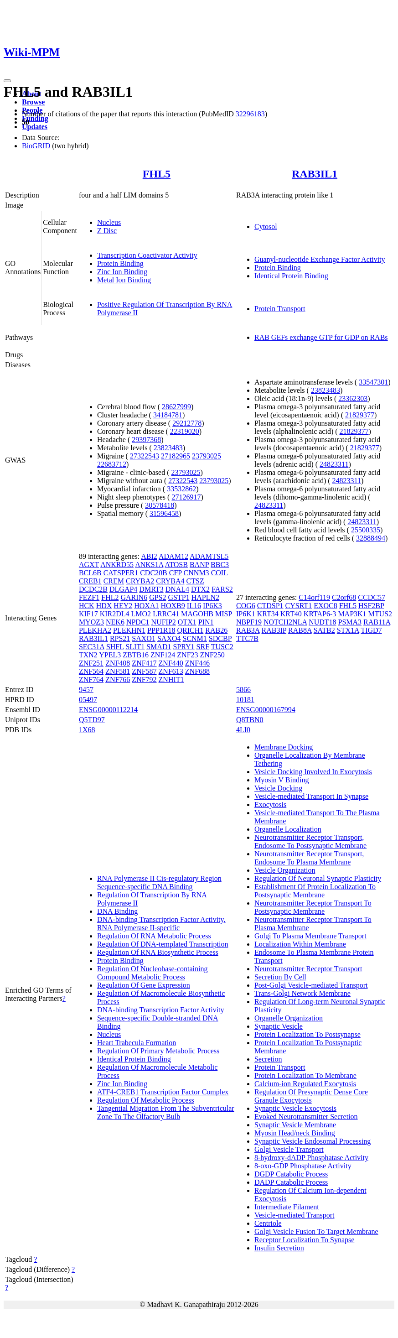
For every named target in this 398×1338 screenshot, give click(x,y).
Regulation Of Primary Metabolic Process (158, 1051)
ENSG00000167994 (265, 709)
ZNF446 (197, 663)
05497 (88, 699)
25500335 (365, 530)
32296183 (250, 114)
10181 (245, 699)
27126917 (186, 497)
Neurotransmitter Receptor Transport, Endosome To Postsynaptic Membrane (310, 841)
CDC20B (153, 573)
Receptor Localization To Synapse (304, 1240)
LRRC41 (166, 614)
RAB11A (376, 622)
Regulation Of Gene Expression (143, 985)
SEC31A (91, 647)
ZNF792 (144, 679)
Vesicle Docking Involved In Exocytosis (313, 772)
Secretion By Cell (280, 977)
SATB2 (324, 630)
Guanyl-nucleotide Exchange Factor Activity (319, 259)
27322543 (144, 456)
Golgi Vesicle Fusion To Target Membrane (316, 1231)
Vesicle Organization (284, 870)
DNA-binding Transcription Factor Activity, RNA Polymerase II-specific (161, 924)
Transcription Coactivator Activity (147, 255)
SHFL (115, 647)
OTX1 (187, 622)
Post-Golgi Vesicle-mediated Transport (311, 985)
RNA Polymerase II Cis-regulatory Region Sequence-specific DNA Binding (159, 882)
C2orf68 (344, 597)
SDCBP (220, 638)
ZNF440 (171, 663)
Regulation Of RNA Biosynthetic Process (157, 952)
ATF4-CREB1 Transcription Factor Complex (162, 1092)
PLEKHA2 (95, 630)
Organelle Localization (287, 829)
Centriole (268, 1223)
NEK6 (115, 622)
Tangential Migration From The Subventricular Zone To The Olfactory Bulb (165, 1112)
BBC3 (220, 564)
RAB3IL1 (314, 174)
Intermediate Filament (286, 1207)
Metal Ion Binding (124, 280)
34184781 (167, 415)
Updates (34, 126)
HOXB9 (172, 605)
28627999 (176, 407)
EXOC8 (325, 605)
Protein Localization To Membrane (305, 1075)
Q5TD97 (92, 720)
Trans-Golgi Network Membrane (302, 993)
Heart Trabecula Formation (136, 1042)
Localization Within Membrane (300, 944)
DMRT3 (151, 589)
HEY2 (123, 605)
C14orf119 (314, 597)
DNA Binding (117, 911)
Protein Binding (120, 263)
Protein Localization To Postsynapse (307, 1034)
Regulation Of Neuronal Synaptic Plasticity (317, 878)
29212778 (187, 423)
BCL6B (90, 573)
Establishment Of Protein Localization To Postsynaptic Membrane (315, 891)
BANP (199, 564)
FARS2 (222, 589)
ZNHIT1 (171, 679)
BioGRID (36, 146)
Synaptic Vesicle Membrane (295, 1125)
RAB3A (248, 630)
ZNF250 (212, 655)
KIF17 (88, 614)
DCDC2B (93, 589)
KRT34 (268, 614)
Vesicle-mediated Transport (294, 1215)
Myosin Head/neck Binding (294, 1133)
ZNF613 (171, 671)
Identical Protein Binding (291, 276)
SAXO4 (169, 638)
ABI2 (149, 556)
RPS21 (120, 638)
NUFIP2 (163, 622)
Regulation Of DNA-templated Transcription (162, 944)
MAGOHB (197, 614)
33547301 (373, 382)
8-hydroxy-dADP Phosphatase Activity (311, 1157)
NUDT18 (322, 622)
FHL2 (110, 597)
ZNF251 (91, 663)
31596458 (164, 513)
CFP (175, 573)
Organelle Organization (288, 1018)
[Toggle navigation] (7, 80)
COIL (219, 573)
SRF (202, 647)
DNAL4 (177, 589)
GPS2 (157, 597)
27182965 (175, 456)
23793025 (206, 456)
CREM (113, 581)
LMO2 (141, 614)
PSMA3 (350, 622)
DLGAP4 (123, 589)
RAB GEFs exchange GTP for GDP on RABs (321, 337)
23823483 (168, 448)
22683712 (111, 464)
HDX (104, 605)
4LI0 (243, 730)
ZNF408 (117, 663)
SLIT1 (135, 647)
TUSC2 (222, 647)
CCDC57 (371, 597)
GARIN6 (133, 597)
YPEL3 (110, 655)
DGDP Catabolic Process (291, 1174)
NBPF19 (249, 622)
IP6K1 (245, 614)
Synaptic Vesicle (278, 1026)
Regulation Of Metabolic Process (145, 1100)
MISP (223, 614)
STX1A (348, 630)
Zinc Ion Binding (122, 272)
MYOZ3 (91, 622)
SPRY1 (183, 647)
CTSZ (195, 581)
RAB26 (216, 630)
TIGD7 (371, 630)
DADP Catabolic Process (291, 1182)
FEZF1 (89, 597)
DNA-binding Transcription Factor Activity (160, 1010)
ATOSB (176, 564)
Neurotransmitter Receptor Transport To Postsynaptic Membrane (313, 907)
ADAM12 (173, 556)
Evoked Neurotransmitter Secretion (306, 1116)
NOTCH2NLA (285, 622)
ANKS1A (149, 564)
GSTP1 (179, 597)
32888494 (370, 538)
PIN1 (206, 622)
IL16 (194, 605)
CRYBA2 (140, 581)
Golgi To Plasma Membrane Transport (310, 936)
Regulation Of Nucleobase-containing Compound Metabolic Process (152, 973)
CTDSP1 (270, 605)
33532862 (181, 489)
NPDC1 (138, 622)
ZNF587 (144, 671)
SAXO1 (143, 638)
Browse (33, 102)
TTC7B (247, 638)
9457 (86, 689)
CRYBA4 (170, 581)
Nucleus (109, 222)
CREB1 (90, 581)
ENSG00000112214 (108, 709)
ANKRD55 (117, 564)
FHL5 (157, 174)
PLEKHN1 (129, 630)
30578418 (159, 505)
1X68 (87, 730)
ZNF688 (197, 671)
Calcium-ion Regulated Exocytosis (305, 1084)
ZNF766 (117, 679)
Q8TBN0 (250, 720)
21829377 (359, 415)
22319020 (184, 431)
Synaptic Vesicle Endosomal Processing (312, 1141)
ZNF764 (91, 679)
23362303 (352, 398)
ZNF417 (144, 663)
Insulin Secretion (279, 1248)
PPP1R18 (161, 630)
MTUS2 (380, 614)
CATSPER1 (120, 573)
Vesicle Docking (278, 788)
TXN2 (88, 655)
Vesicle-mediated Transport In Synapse (311, 796)
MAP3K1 (352, 614)
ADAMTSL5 (209, 556)
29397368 (146, 439)
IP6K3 (212, 605)
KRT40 (291, 614)
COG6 (245, 605)
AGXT (89, 564)
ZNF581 (117, 671)
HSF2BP (371, 605)
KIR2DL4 (114, 614)
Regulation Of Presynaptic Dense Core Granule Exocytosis (311, 1096)
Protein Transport (279, 308)
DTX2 (200, 589)
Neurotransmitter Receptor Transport (308, 969)
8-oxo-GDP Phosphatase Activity (302, 1166)
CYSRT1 (298, 605)
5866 (243, 689)
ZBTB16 (136, 655)
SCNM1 (194, 638)
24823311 (334, 464)
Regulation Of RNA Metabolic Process (154, 936)
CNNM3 (196, 573)
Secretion (268, 1059)
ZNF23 (187, 655)
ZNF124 (162, 655)
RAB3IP (274, 630)
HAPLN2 (205, 597)
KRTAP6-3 (320, 614)
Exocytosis (270, 804)
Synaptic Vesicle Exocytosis (295, 1108)
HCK (86, 605)
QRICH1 (190, 630)
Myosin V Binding (281, 780)
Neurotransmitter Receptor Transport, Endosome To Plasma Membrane (309, 858)
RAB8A (300, 630)
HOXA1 (146, 605)
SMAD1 (158, 647)
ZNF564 (91, 671)
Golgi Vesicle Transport (289, 1149)
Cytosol (265, 226)
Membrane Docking (283, 747)
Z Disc (107, 230)
